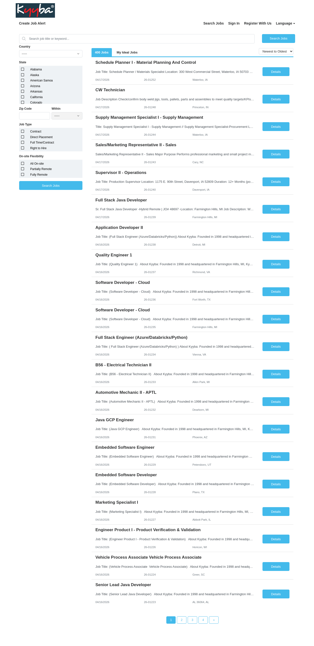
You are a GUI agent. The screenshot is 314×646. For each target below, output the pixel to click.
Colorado (36, 102)
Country (24, 46)
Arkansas (36, 91)
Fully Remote (39, 174)
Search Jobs (213, 23)
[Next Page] (214, 620)
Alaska (34, 75)
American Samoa (41, 80)
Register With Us (258, 23)
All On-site (37, 163)
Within (56, 108)
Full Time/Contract (42, 142)
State (22, 62)
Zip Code (25, 108)
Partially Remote (41, 169)
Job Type (25, 124)
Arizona (35, 86)
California (36, 97)
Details (276, 72)
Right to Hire (38, 148)
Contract (35, 131)
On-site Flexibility (31, 156)
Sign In (234, 23)
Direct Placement (41, 137)
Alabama (36, 69)
